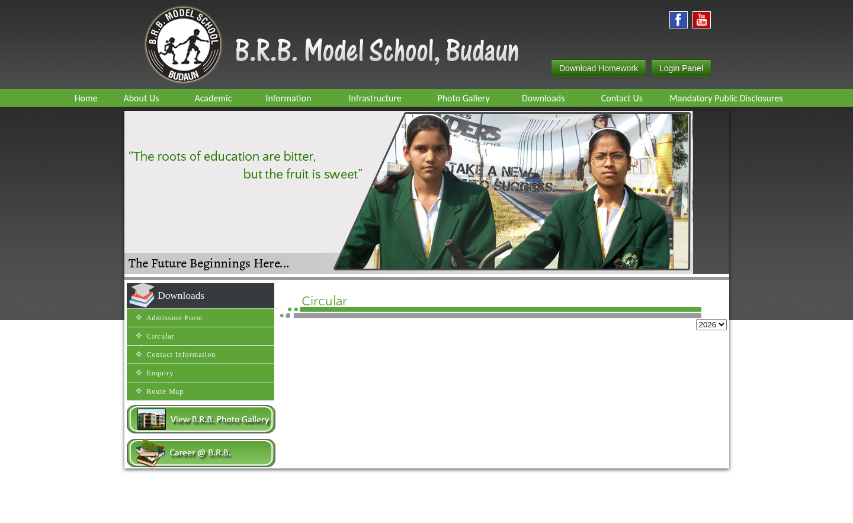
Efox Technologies (561, 508)
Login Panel (681, 68)
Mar (357, 334)
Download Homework (598, 68)
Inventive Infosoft (648, 508)
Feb (320, 334)
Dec (694, 334)
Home (291, 508)
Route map (362, 508)
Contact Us (407, 508)
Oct (619, 334)
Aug (540, 334)
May (431, 334)
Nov (655, 334)
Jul (508, 334)
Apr (395, 334)
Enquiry (324, 508)
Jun (472, 334)
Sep (581, 334)
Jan (284, 334)
